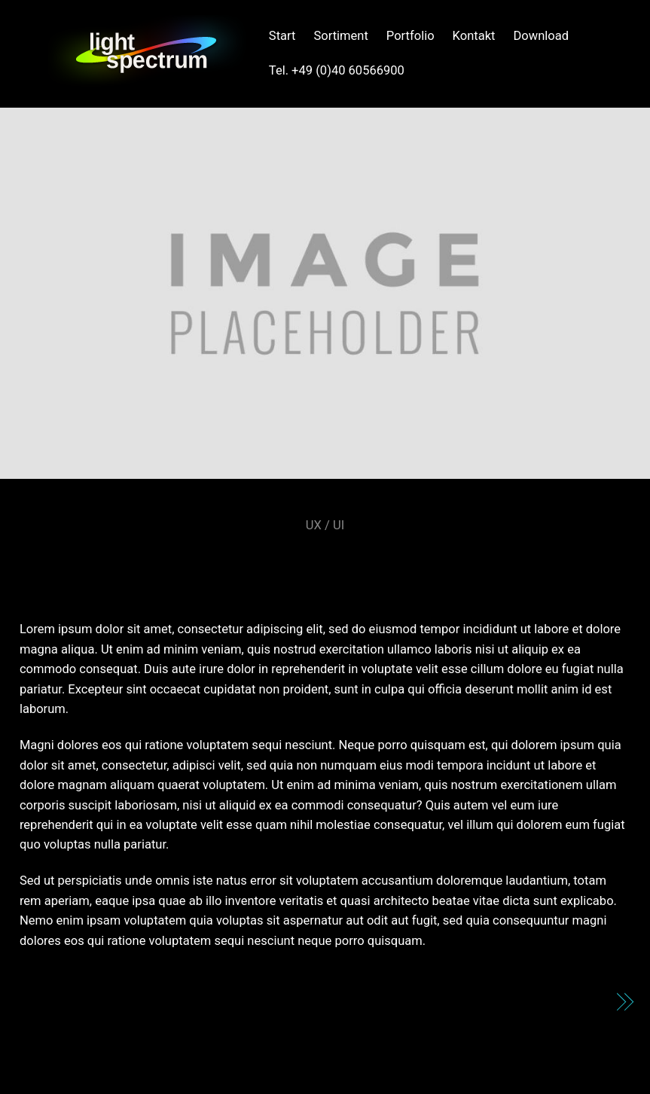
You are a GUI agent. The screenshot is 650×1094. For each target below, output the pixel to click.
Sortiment (340, 36)
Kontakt (474, 36)
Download (541, 36)
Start (282, 36)
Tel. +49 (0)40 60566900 (336, 70)
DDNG (585, 1003)
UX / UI (325, 525)
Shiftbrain (324, 563)
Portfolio (410, 36)
